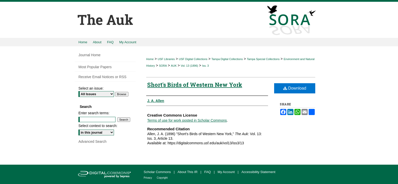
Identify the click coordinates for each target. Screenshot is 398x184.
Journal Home (89, 55)
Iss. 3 (205, 65)
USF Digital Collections (193, 59)
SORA (163, 65)
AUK (174, 65)
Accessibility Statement (258, 172)
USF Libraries (166, 59)
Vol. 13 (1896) (189, 65)
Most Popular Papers (95, 67)
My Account (227, 172)
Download (294, 88)
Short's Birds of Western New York (194, 84)
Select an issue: (91, 88)
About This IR (188, 172)
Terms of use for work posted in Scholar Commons (187, 120)
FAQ (208, 172)
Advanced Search (92, 141)
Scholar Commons (158, 172)
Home (150, 59)
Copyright (162, 177)
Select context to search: (97, 126)
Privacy (148, 177)
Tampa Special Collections (263, 59)
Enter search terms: (93, 113)
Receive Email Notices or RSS (102, 77)
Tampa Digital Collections (227, 59)
